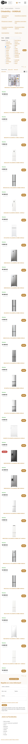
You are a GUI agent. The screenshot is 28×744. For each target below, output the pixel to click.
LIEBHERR (17, 60)
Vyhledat (10, 2)
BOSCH (16, 42)
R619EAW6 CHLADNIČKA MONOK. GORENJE (14, 212)
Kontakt (5, 734)
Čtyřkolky (6, 728)
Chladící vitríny (18, 33)
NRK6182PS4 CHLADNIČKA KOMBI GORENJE (14, 363)
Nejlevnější (10, 69)
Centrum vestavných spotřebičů (11, 723)
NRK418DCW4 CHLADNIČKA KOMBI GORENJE (14, 513)
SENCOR (8, 42)
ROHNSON (8, 61)
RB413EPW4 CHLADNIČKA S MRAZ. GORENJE (14, 638)
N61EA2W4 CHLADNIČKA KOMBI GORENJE (14, 162)
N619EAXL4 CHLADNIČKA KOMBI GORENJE (14, 112)
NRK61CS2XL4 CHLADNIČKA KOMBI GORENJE (14, 338)
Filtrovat (24, 50)
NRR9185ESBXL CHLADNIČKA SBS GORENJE (14, 463)
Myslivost (6, 726)
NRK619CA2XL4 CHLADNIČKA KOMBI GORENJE (14, 563)
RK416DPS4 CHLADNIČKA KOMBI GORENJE (14, 313)
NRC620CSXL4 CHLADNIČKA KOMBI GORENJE (14, 187)
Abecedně (3, 71)
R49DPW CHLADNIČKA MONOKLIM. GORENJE (14, 438)
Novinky (5, 731)
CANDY (16, 50)
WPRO (7, 55)
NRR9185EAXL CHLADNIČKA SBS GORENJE (14, 263)
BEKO (16, 45)
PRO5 (7, 52)
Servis (5, 724)
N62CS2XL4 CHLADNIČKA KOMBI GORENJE (14, 588)
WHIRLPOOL (9, 43)
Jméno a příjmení (5, 686)
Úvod (2, 8)
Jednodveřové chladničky (5, 16)
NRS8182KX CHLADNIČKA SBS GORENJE (14, 87)
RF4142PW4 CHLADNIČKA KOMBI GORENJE (14, 237)
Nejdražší (16, 69)
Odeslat (4, 705)
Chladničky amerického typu (20, 22)
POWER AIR (17, 53)
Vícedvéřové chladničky (20, 15)
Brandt (16, 61)
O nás (5, 733)
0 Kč (19, 2)
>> (25, 66)
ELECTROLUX (18, 40)
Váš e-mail (4, 691)
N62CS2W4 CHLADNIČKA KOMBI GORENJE (14, 613)
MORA (7, 50)
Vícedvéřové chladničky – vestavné (7, 28)
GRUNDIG (17, 57)
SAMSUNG (17, 43)
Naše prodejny (7, 721)
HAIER (16, 48)
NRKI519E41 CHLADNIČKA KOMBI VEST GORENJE (14, 538)
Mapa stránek (16, 739)
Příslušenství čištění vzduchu (19, 28)
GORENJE (8, 47)
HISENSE (17, 55)
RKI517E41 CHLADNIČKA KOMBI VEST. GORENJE (14, 663)
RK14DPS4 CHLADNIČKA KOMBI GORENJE (14, 388)
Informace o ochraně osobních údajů (10, 702)
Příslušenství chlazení (7, 21)
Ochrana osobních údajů (6, 739)
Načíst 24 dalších (14, 679)
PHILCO (8, 48)
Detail (23, 94)
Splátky (5, 729)
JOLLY (7, 53)
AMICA (7, 45)
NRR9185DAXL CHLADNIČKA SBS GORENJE (14, 288)
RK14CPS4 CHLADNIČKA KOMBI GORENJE (14, 413)
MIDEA (7, 60)
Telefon (16, 691)
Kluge (16, 63)
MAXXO (16, 52)
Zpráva (3, 695)
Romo (7, 63)
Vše (7, 40)
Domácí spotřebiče (9, 8)
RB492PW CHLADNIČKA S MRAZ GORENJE (14, 137)
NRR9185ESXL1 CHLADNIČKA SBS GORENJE (14, 488)
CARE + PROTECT (8, 57)
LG (15, 47)
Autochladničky (5, 33)
